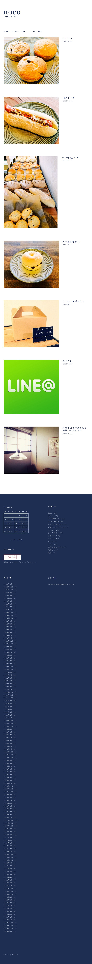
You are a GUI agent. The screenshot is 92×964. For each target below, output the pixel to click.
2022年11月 (9, 669)
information (53, 519)
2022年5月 (8, 681)
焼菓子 (51, 550)
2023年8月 (8, 649)
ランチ (51, 544)
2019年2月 (8, 780)
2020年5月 (8, 738)
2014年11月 (9, 926)
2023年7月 (8, 652)
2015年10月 (9, 894)
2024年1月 (8, 638)
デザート (52, 536)
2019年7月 (8, 766)
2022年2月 (8, 686)
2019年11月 (9, 755)
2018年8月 (8, 797)
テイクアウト (53, 533)
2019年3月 (8, 777)
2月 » (20, 539)
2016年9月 (8, 863)
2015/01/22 (67, 160)
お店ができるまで (55, 524)
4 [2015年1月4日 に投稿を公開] (5, 519)
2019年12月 (9, 752)
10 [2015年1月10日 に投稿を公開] (27, 519)
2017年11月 (9, 823)
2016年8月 (8, 866)
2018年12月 (9, 786)
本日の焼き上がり (55, 547)
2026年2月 (8, 584)
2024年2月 (8, 635)
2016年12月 (9, 854)
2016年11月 (9, 857)
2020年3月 (8, 743)
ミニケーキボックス (73, 301)
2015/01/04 (68, 433)
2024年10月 (9, 618)
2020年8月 (8, 732)
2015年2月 (8, 917)
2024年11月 (9, 615)
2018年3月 (8, 812)
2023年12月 (9, 641)
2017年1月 (8, 851)
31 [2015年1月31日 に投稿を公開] (27, 531)
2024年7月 (8, 627)
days (50, 513)
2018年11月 (9, 789)
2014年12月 (9, 923)
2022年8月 (8, 672)
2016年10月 (9, 860)
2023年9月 (8, 647)
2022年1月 (8, 689)
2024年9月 (8, 621)
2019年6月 (8, 769)
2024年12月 (9, 612)
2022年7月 (8, 675)
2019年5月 (8, 772)
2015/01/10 (68, 245)
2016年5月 (8, 874)
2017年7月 (8, 834)
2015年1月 (8, 920)
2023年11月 (9, 644)
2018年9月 (8, 795)
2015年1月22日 (70, 158)
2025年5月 (8, 598)
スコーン (67, 38)
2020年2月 (8, 746)
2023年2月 (8, 664)
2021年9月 (8, 701)
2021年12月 (9, 692)
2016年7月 (8, 869)
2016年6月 (8, 871)
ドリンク (52, 538)
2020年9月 (8, 729)
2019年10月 (9, 758)
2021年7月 (8, 703)
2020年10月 (9, 726)
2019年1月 (8, 783)
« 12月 (13, 539)
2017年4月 (8, 843)
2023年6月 (8, 655)
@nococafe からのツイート (61, 584)
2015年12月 (9, 889)
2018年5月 (8, 806)
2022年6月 (8, 678)
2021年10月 (9, 698)
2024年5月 (8, 629)
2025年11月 (9, 590)
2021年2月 (8, 715)
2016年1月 (8, 886)
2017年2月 (8, 849)
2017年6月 (8, 837)
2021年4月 (8, 712)
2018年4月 (8, 809)
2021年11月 (9, 695)
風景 (50, 553)
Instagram (19, 947)
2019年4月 (8, 775)
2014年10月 (9, 928)
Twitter (6, 947)
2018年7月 (8, 800)
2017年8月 (8, 832)
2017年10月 (9, 826)
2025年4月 (8, 601)
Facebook (12, 947)
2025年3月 (8, 604)
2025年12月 (9, 587)
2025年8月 (8, 595)
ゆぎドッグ (69, 98)
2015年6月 (8, 906)
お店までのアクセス (56, 527)
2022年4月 (8, 684)
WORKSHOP (53, 521)
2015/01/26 (68, 101)
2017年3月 (8, 846)
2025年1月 (8, 610)
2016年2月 (8, 883)
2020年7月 (8, 735)
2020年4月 (8, 740)
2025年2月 (8, 607)
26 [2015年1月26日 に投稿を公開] (9, 531)
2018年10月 (9, 792)
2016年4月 (8, 877)
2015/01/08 (68, 364)
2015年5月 (8, 908)
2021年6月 (8, 706)
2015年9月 (8, 897)
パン (50, 541)
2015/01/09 (68, 304)
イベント (52, 530)
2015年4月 (8, 911)
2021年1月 (8, 718)
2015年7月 (8, 903)
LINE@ (67, 361)
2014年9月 (8, 931)
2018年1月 (8, 817)
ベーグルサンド (71, 242)
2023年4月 (8, 661)
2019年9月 (8, 760)
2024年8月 (8, 624)
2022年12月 (9, 666)
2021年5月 (8, 709)
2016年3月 (8, 880)
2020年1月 (8, 749)
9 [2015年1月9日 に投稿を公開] (23, 519)
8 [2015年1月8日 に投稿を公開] (19, 519)
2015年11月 (9, 891)
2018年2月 (8, 814)
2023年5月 (8, 658)
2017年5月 (8, 840)
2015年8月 (8, 900)
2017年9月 (8, 829)
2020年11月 (9, 723)
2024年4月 (8, 632)
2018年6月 (8, 803)
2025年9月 (8, 592)
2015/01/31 (68, 41)
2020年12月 (9, 721)
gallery (51, 516)
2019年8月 (8, 763)
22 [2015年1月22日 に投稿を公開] (19, 527)
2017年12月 (9, 820)
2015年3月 (8, 914)
